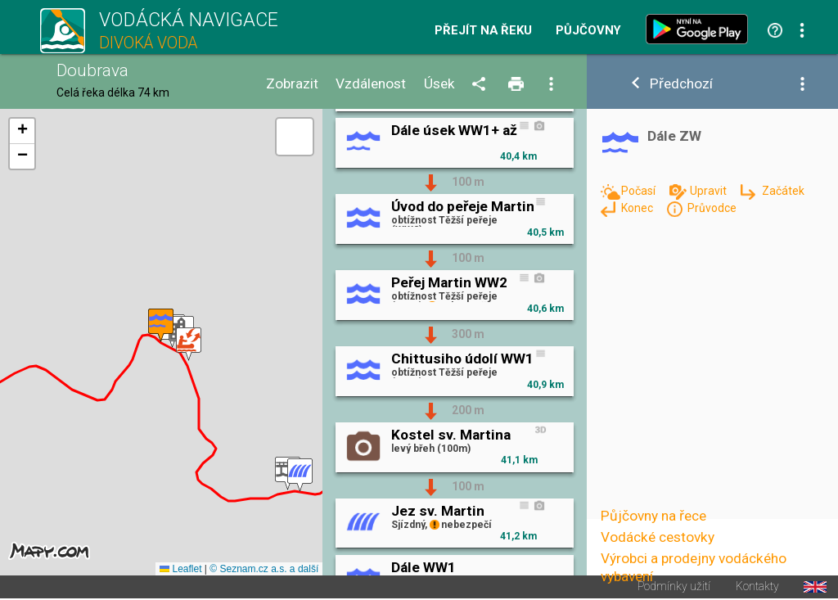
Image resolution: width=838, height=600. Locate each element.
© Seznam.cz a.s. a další (264, 569)
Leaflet (180, 569)
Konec (638, 207)
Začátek (783, 190)
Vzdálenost (371, 84)
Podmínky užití (674, 587)
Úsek (439, 84)
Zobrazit (292, 84)
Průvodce (712, 207)
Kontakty (757, 587)
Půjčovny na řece (653, 516)
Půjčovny (588, 31)
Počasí (639, 190)
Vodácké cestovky (657, 537)
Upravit (709, 190)
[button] (300, 475)
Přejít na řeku (483, 31)
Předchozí (681, 84)
